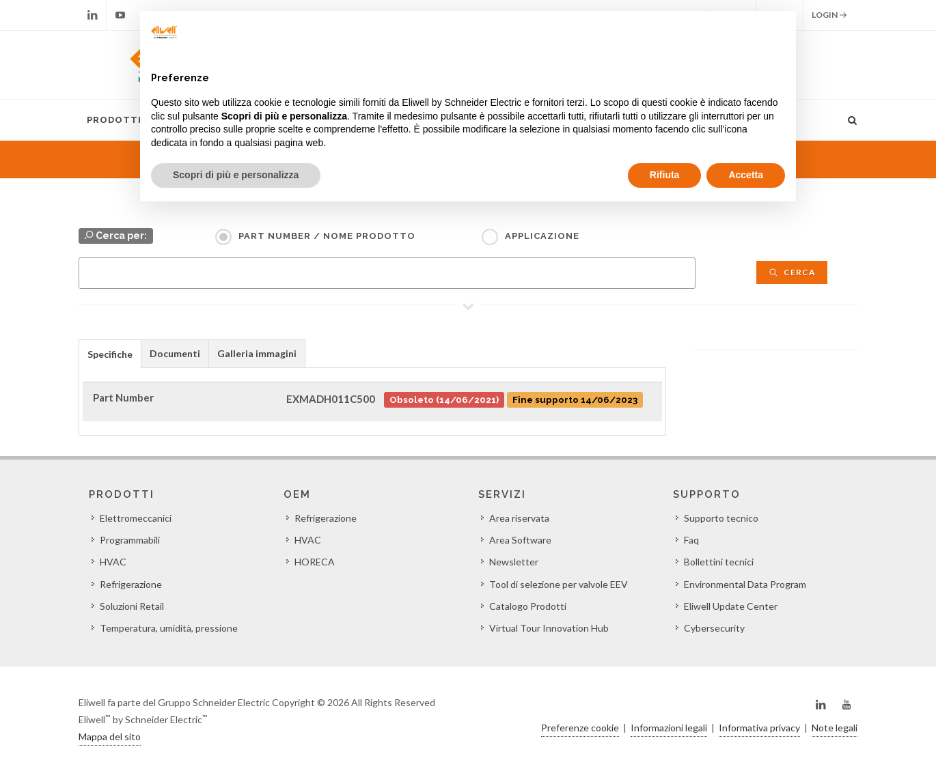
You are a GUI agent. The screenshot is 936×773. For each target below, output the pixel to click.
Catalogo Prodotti (527, 606)
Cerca (792, 272)
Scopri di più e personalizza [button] (236, 174)
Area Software (520, 540)
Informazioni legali (669, 727)
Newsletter (513, 561)
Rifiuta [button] (665, 174)
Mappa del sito (110, 736)
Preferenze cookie (580, 727)
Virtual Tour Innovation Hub (549, 628)
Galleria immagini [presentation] (257, 353)
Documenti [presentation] (175, 353)
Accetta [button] (745, 174)
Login (829, 15)
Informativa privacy (759, 727)
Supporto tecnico (721, 518)
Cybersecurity (714, 628)
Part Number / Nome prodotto (326, 236)
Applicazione (542, 236)
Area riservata (519, 518)
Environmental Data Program (745, 584)
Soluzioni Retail (132, 606)
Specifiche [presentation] (110, 354)
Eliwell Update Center (730, 606)
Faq (691, 540)
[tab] (110, 353)
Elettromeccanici (135, 518)
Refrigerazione (131, 584)
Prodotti (114, 120)
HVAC (113, 561)
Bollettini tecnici (719, 561)
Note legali (834, 727)
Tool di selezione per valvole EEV (558, 584)
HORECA (314, 561)
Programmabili (130, 540)
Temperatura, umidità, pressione (169, 628)
